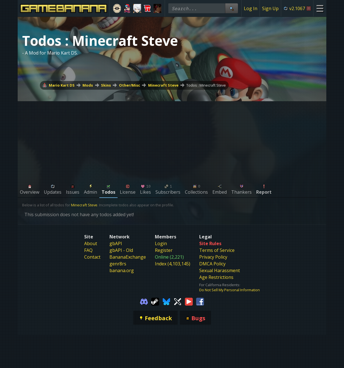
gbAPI (115, 243)
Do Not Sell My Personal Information (229, 289)
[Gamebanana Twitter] (177, 301)
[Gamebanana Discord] (143, 301)
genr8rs (117, 264)
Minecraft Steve (163, 85)
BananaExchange (127, 257)
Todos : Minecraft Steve (206, 85)
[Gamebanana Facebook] (200, 301)
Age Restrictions (216, 277)
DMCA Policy (212, 264)
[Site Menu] (319, 8)
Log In (250, 8)
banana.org (121, 270)
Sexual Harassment (219, 270)
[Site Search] (231, 8)
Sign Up (270, 8)
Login (161, 243)
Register (164, 250)
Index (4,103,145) (172, 264)
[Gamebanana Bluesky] (166, 301)
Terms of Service (217, 250)
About (90, 243)
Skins (106, 85)
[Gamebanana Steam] (155, 301)
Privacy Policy (213, 257)
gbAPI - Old (121, 250)
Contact (92, 257)
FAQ (88, 250)
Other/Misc (129, 85)
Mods (87, 85)
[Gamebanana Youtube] (188, 301)
